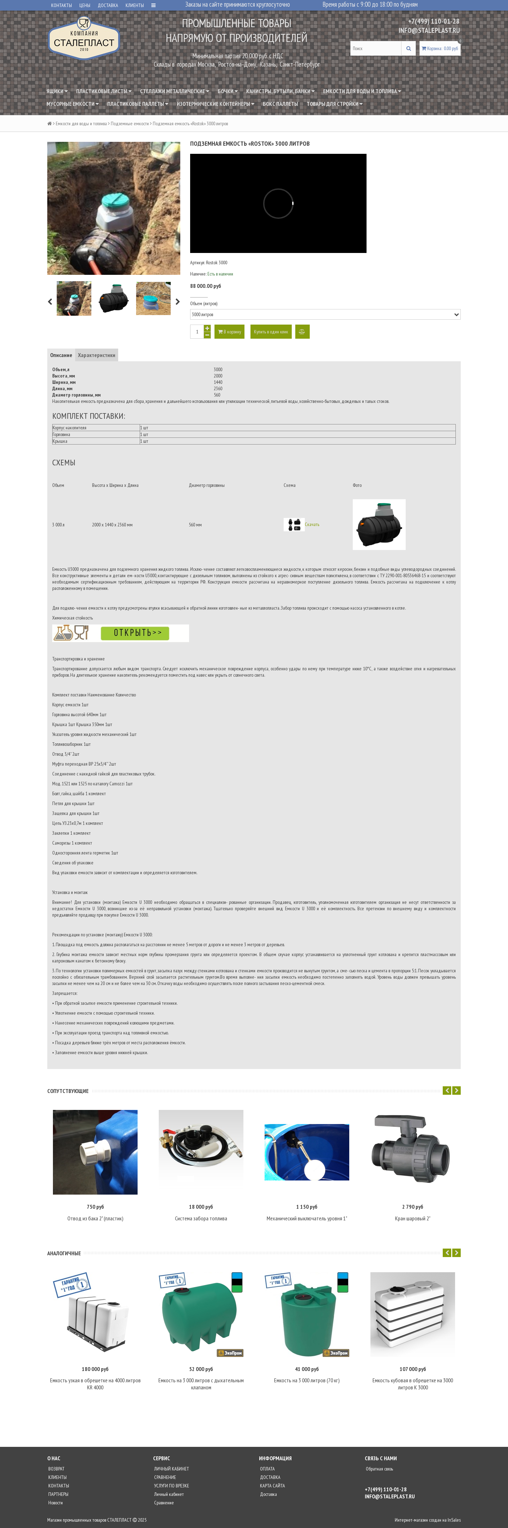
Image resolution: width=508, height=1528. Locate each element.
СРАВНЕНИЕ (164, 1477)
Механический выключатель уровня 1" (307, 1218)
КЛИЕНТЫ (135, 5)
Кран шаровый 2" (412, 1218)
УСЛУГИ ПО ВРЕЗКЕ (171, 1485)
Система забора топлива (201, 1218)
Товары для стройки (335, 103)
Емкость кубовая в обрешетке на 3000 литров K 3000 (413, 1384)
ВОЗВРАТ (56, 1469)
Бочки (228, 91)
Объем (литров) (203, 303)
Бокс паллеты (280, 103)
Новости (55, 1502)
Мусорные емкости (73, 103)
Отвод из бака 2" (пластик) (95, 1218)
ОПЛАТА (267, 1469)
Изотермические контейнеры (215, 103)
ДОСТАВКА (108, 5)
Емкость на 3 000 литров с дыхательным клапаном (201, 1384)
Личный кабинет (168, 1494)
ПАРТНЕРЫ (57, 1494)
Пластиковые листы (104, 91)
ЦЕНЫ (84, 5)
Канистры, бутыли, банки (280, 91)
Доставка (268, 1494)
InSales (454, 1520)
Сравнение (163, 1502)
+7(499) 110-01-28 (434, 21)
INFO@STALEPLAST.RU (429, 30)
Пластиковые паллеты (137, 103)
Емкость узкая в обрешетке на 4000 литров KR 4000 (95, 1384)
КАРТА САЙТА (272, 1485)
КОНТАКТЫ (61, 5)
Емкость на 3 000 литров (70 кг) (307, 1380)
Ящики (57, 91)
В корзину (229, 331)
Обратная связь (379, 1469)
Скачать (312, 524)
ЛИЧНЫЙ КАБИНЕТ (171, 1469)
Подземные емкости (130, 123)
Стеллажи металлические (174, 91)
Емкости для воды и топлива (362, 91)
